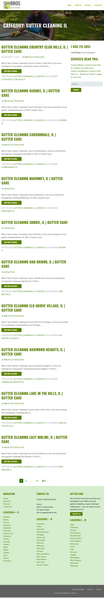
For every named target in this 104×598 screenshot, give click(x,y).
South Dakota (75, 541)
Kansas (6, 558)
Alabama (6, 517)
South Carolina (76, 538)
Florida (6, 539)
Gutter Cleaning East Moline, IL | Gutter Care (34, 439)
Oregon (73, 530)
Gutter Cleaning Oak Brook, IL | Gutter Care (33, 264)
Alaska (5, 519)
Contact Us (98, 5)
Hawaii (6, 544)
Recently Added (78, 589)
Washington (75, 557)
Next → (45, 480)
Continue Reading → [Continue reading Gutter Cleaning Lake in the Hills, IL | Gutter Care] (11, 417)
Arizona (6, 522)
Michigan (40, 535)
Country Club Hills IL (13, 79)
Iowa (5, 555)
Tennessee (74, 544)
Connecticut (8, 533)
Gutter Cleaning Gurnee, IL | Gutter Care (30, 93)
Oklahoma (74, 527)
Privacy (99, 589)
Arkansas (7, 525)
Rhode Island (75, 535)
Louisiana (40, 524)
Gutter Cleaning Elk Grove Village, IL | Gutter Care (33, 308)
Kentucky (7, 561)
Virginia (73, 555)
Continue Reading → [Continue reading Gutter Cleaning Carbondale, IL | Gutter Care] (11, 159)
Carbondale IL (9, 167)
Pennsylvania (75, 533)
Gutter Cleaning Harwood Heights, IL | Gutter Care (33, 352)
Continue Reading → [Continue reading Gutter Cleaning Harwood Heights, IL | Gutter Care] (11, 374)
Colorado (7, 530)
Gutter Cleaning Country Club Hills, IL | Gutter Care (34, 49)
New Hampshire (43, 554)
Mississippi (41, 540)
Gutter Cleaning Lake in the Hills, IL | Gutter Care (32, 395)
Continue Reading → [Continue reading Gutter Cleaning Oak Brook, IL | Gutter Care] (11, 286)
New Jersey (41, 556)
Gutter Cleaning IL (24, 76)
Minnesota (41, 537)
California (7, 528)
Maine (39, 526)
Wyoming (74, 566)
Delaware (7, 536)
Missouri (40, 543)
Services (88, 5)
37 (37, 480)
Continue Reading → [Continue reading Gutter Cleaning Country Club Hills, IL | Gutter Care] (11, 71)
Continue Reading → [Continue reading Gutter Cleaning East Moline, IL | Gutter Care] (11, 461)
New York (40, 562)
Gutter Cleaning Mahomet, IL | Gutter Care (32, 180)
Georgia (6, 541)
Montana (40, 545)
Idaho (5, 547)
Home (69, 5)
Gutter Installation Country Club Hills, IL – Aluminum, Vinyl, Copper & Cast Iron (86, 74)
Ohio (72, 524)
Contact (90, 589)
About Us (78, 5)
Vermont (73, 552)
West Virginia (75, 560)
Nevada (40, 551)
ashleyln (9, 188)
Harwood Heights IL (12, 382)
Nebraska (40, 548)
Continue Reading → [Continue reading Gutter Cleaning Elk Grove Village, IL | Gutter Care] (11, 330)
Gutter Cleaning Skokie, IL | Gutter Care (34, 222)
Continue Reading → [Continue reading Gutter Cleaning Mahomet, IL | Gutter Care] (11, 203)
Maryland (40, 529)
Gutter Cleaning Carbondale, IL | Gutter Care (28, 137)
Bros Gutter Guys (34, 57)
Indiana (6, 552)
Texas (72, 546)
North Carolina (42, 565)
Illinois (39, 76)
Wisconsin (74, 563)
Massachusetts (43, 532)
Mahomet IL (8, 211)
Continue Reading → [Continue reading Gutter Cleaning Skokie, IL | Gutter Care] (11, 242)
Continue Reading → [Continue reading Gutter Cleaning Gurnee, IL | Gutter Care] (11, 115)
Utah (72, 549)
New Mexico (42, 559)
